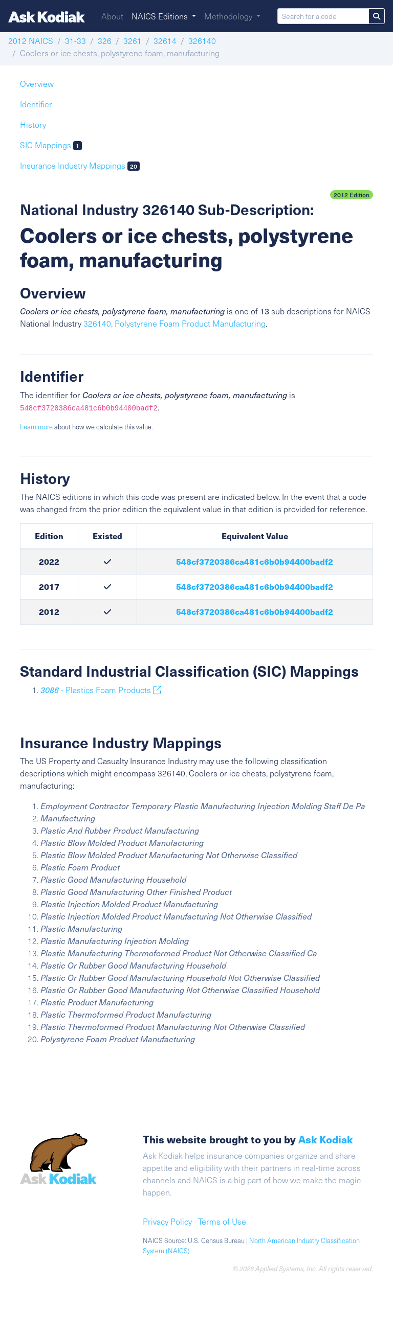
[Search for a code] (323, 16)
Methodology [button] (229, 16)
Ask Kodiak (325, 1139)
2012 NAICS (30, 40)
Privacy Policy (167, 1221)
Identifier (36, 104)
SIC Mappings (51, 145)
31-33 (75, 40)
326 (105, 40)
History (33, 124)
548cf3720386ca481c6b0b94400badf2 (254, 561)
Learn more (36, 426)
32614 (165, 40)
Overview (37, 83)
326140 (202, 40)
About (112, 16)
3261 (132, 40)
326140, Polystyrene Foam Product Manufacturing (174, 323)
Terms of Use (222, 1221)
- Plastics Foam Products (100, 689)
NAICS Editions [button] (161, 16)
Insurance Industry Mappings (80, 165)
